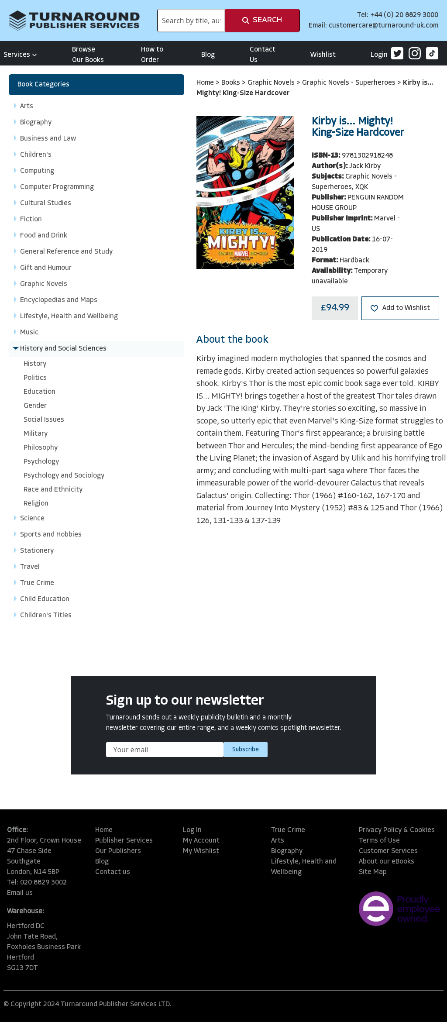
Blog (208, 55)
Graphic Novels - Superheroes (349, 82)
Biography (287, 851)
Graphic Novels (272, 82)
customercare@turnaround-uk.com (383, 25)
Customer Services (388, 851)
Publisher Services (124, 840)
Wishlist (323, 55)
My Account (201, 840)
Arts (277, 840)
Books (231, 82)
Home (206, 82)
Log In (192, 830)
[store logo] (74, 20)
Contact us (112, 872)
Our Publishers (118, 851)
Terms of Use (379, 840)
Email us (20, 893)
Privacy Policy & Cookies (397, 830)
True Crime (288, 830)
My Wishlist (201, 851)
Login (379, 55)
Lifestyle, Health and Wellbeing (304, 867)
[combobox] (191, 20)
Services (20, 55)
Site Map (373, 872)
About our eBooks (386, 861)
